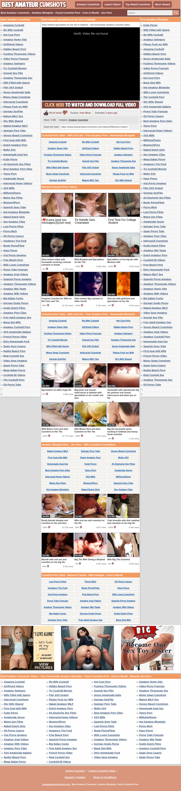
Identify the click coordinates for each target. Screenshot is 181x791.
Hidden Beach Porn (14, 49)
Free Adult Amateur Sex (17, 317)
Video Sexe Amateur (15, 360)
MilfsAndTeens (12, 193)
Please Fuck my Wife (15, 106)
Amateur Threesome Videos (19, 284)
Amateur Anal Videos (15, 274)
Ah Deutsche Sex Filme (17, 164)
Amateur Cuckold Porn (16, 327)
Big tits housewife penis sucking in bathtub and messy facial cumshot (122, 432)
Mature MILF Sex (13, 116)
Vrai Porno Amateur (14, 255)
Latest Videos (112, 4)
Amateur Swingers (14, 63)
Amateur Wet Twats (14, 288)
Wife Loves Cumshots (16, 264)
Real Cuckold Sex (13, 355)
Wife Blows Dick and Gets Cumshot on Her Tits (87, 430)
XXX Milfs (9, 188)
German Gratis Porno (15, 303)
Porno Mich (10, 231)
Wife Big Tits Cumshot (118, 559)
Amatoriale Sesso (13, 178)
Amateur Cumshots (88, 4)
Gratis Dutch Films (14, 308)
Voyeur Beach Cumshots (18, 135)
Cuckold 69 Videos (14, 375)
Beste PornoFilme (13, 245)
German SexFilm (13, 111)
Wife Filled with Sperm (16, 82)
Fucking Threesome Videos (19, 54)
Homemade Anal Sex (15, 154)
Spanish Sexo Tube (14, 207)
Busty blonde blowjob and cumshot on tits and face (55, 521)
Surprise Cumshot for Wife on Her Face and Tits (57, 299)
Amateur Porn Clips (15, 312)
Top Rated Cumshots (137, 4)
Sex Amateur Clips (14, 221)
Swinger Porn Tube (14, 130)
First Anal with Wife (14, 140)
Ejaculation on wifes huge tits (56, 390)
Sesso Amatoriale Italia (16, 92)
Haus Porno (10, 250)
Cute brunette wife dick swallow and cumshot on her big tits (123, 521)
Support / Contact (75, 777)
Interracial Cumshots (15, 101)
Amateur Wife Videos (15, 293)
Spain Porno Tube (13, 365)
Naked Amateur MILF (15, 125)
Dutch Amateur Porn (15, 145)
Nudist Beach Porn (14, 351)
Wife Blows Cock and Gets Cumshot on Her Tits (55, 430)
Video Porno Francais (16, 58)
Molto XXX (9, 149)
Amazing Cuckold (13, 25)
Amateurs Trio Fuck (15, 240)
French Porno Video (15, 336)
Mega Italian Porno (14, 370)
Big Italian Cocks (13, 298)
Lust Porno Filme (13, 226)
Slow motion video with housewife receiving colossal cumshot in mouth (56, 262)
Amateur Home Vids (15, 39)
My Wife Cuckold (13, 30)
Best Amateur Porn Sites (17, 169)
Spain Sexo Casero (14, 346)
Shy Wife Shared (13, 121)
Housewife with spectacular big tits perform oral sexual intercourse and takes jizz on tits (123, 394)
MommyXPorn (11, 202)
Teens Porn (10, 173)
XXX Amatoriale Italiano (17, 332)
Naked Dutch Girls (14, 217)
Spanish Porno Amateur (17, 279)
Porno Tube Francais (15, 269)
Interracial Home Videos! (17, 183)
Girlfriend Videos (13, 44)
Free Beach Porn (13, 260)
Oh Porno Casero (13, 236)
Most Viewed (162, 4)
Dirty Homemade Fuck (16, 341)
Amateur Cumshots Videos (102, 771)
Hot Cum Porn (11, 34)
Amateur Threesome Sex (17, 78)
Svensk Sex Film (13, 73)
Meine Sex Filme (13, 197)
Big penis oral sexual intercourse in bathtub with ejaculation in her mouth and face (88, 394)
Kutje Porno (10, 159)
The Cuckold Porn (14, 379)
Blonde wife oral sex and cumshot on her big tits (54, 560)
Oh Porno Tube (12, 384)
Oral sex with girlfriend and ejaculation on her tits (121, 299)
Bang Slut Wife (12, 322)
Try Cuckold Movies (15, 68)
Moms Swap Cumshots (16, 97)
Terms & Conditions (104, 777)
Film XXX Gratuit (13, 87)
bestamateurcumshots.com (56, 784)
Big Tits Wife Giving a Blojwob (89, 559)
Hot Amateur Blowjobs (16, 212)
